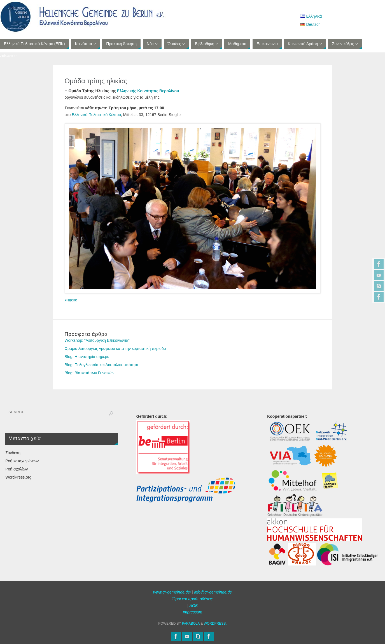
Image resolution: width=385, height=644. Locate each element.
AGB (193, 605)
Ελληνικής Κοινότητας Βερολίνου (148, 91)
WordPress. (215, 623)
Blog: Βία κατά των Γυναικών (90, 373)
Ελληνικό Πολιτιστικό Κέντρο (96, 114)
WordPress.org (18, 477)
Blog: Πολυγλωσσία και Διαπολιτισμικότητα (101, 365)
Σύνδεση (12, 453)
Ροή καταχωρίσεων (22, 461)
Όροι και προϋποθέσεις (192, 599)
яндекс (71, 300)
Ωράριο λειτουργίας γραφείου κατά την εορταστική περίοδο (115, 348)
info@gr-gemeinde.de (213, 592)
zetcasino (8, 55)
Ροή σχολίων (16, 469)
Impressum (192, 612)
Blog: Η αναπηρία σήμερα (87, 356)
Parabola (191, 623)
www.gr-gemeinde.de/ (172, 592)
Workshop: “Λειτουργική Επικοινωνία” (97, 340)
